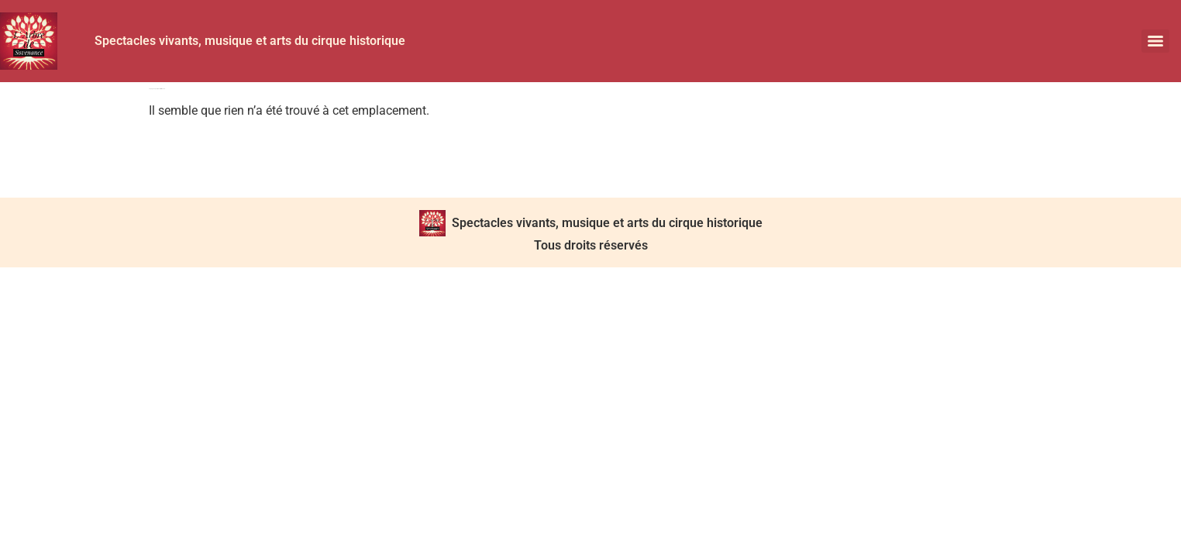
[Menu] (1155, 41)
